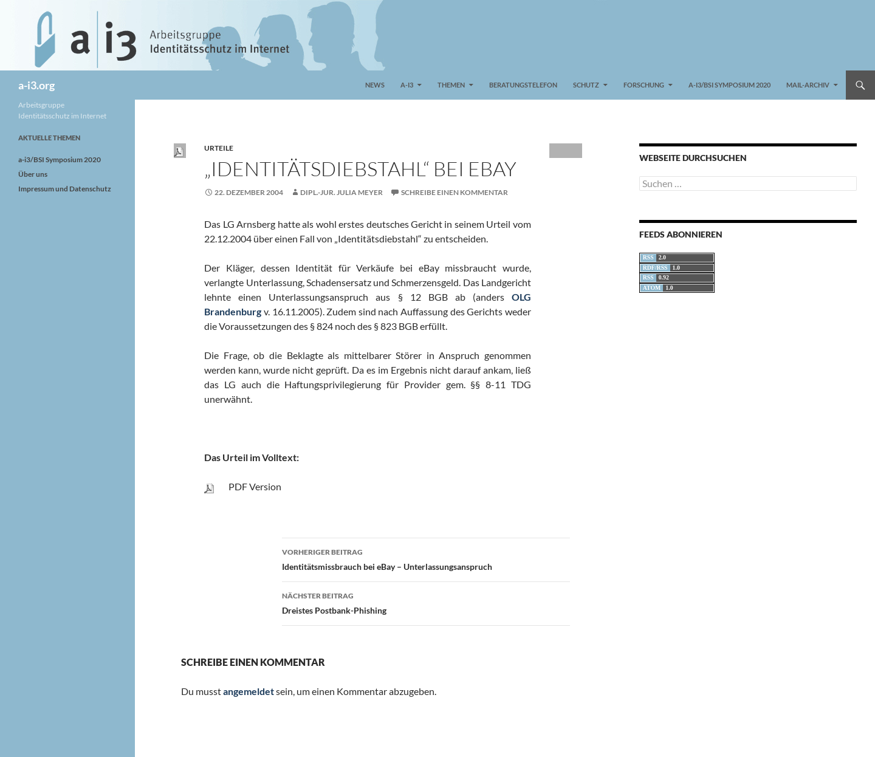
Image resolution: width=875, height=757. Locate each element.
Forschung (643, 85)
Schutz (586, 85)
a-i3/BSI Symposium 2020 (729, 85)
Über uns (32, 174)
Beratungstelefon (523, 85)
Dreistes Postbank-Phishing (426, 602)
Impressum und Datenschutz (64, 188)
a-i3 (406, 85)
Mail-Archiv (807, 85)
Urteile (218, 147)
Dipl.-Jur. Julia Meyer (341, 192)
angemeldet (248, 691)
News (375, 85)
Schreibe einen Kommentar (454, 192)
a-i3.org (36, 85)
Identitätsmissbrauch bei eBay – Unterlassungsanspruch (426, 558)
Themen (451, 85)
